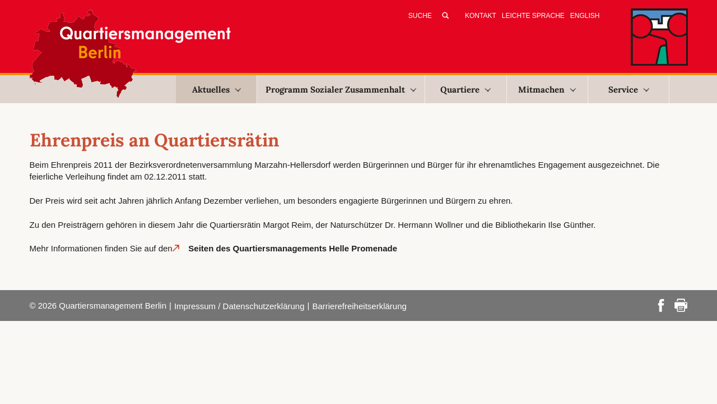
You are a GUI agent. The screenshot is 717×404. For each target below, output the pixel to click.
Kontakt (480, 16)
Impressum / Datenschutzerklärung (239, 306)
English (585, 16)
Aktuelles (216, 89)
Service (628, 89)
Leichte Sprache (533, 16)
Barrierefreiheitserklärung (359, 306)
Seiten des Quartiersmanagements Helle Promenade (291, 248)
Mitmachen (547, 89)
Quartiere (465, 89)
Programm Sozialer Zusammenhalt (341, 89)
